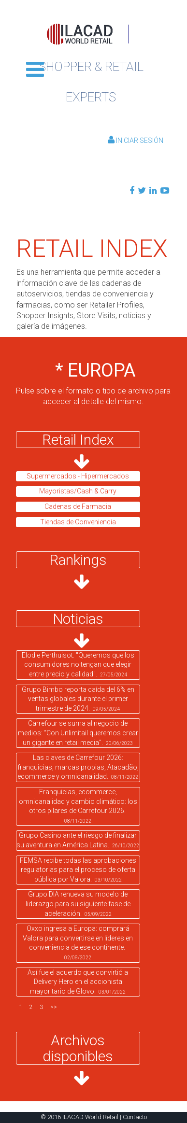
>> (53, 1007)
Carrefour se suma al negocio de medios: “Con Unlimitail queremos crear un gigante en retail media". (78, 732)
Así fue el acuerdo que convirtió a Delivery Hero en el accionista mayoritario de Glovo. (78, 982)
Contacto (135, 1117)
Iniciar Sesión (135, 140)
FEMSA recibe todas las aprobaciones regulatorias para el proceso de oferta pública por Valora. (78, 869)
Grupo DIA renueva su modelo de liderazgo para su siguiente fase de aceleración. (78, 903)
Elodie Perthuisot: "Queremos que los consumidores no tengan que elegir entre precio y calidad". (78, 664)
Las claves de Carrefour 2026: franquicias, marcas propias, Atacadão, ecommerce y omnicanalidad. (78, 767)
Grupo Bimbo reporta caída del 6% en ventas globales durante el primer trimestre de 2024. (78, 699)
